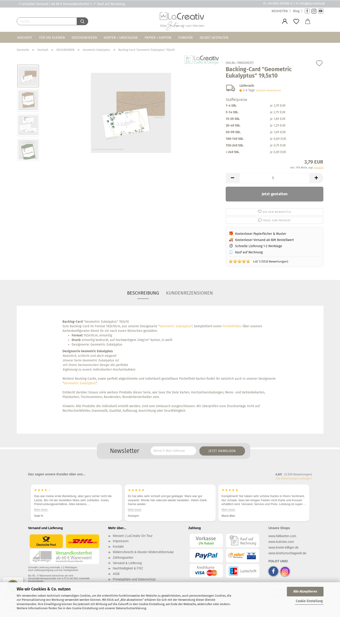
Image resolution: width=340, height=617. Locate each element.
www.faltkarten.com (282, 536)
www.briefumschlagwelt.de (287, 553)
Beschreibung (143, 293)
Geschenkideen (84, 37)
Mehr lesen (41, 509)
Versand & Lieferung (127, 563)
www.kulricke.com (281, 542)
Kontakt (118, 546)
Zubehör (185, 37)
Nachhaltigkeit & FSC (128, 568)
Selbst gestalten (214, 37)
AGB (116, 574)
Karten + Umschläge (121, 37)
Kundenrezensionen (189, 293)
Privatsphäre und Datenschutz (134, 579)
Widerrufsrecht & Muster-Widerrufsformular (143, 552)
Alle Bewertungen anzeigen (293, 478)
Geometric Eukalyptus (175, 326)
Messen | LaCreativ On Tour (133, 536)
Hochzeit (24, 37)
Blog (296, 11)
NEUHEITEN (280, 11)
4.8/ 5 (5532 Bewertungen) (258, 261)
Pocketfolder (232, 326)
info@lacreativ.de (312, 3)
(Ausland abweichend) (268, 90)
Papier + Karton (158, 37)
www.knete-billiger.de (284, 547)
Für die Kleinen (52, 37)
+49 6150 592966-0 (279, 3)
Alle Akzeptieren (305, 591)
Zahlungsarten (123, 557)
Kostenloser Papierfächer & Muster (260, 234)
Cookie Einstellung (309, 601)
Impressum (121, 541)
